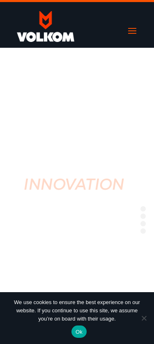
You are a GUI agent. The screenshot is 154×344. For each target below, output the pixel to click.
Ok (79, 332)
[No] (144, 318)
